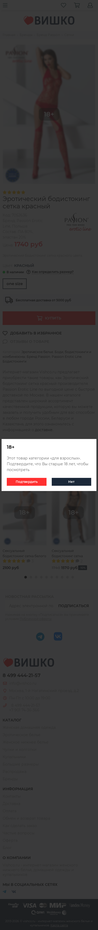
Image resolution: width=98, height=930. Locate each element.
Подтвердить (27, 482)
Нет (71, 482)
